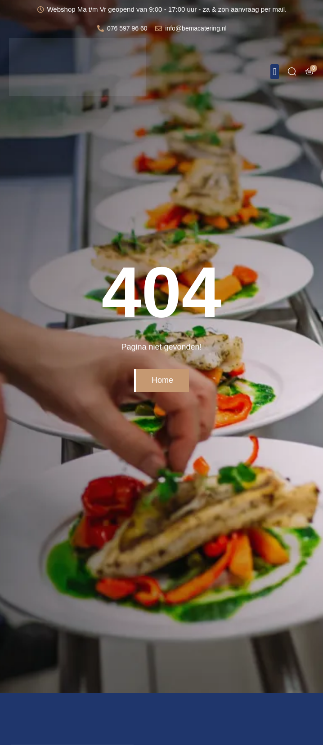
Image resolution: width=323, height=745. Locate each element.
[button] (274, 71)
